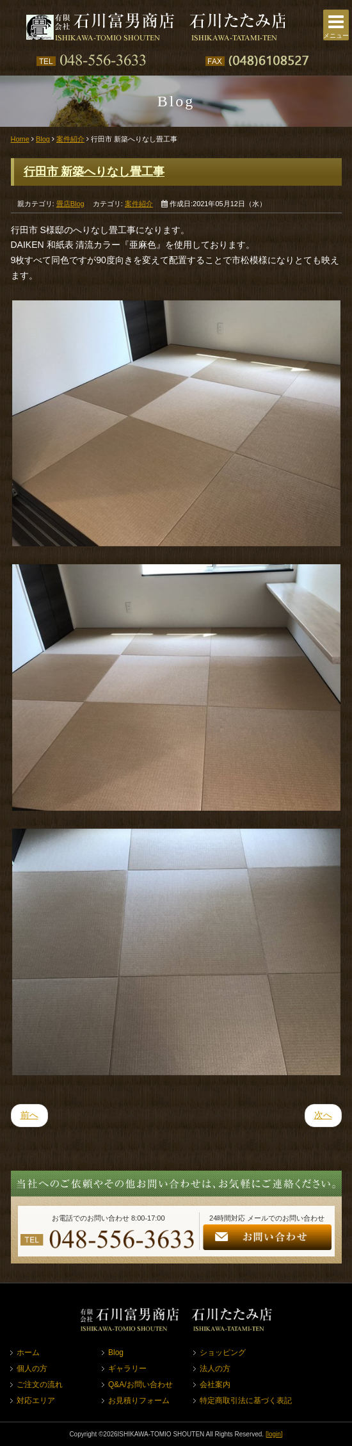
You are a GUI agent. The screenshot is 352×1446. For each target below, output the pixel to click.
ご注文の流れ (40, 1384)
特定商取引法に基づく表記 (246, 1400)
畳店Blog (70, 203)
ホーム (28, 1352)
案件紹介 (70, 139)
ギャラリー (127, 1368)
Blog (43, 139)
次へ (323, 1115)
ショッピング (223, 1352)
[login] (274, 1434)
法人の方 (215, 1368)
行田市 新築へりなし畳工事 (94, 171)
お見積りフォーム (139, 1400)
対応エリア (36, 1400)
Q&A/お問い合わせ (140, 1384)
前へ (29, 1115)
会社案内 (215, 1384)
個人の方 (32, 1368)
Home (20, 139)
